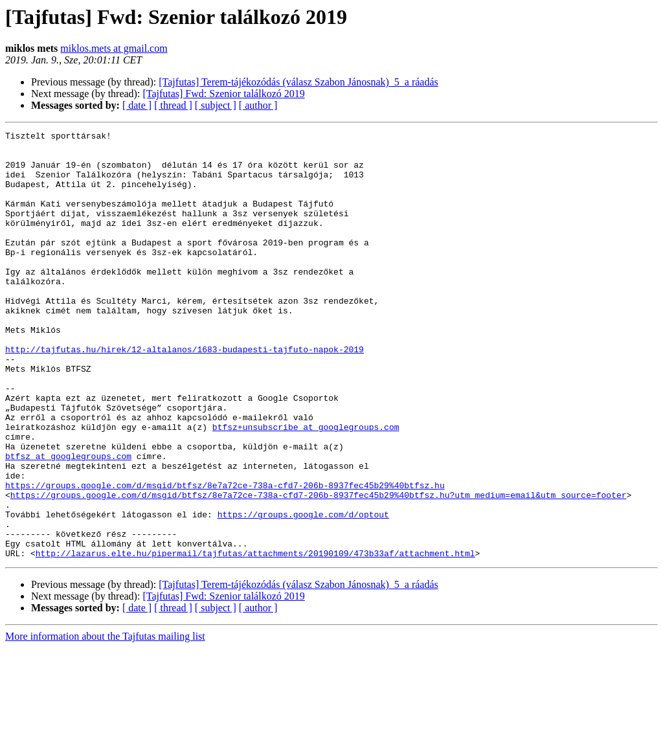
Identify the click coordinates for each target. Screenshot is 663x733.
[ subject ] (215, 105)
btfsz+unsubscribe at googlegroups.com (305, 487)
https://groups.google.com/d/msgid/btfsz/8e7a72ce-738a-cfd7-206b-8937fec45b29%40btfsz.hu (225, 557)
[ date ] (137, 105)
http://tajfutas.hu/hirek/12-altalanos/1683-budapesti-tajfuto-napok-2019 (184, 394)
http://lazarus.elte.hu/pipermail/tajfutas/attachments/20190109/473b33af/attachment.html (255, 638)
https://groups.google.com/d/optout (303, 592)
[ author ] (258, 105)
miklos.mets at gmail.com (113, 48)
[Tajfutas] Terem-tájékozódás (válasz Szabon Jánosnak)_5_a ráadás (298, 81)
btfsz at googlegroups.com (68, 522)
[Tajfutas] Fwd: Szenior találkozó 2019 (223, 93)
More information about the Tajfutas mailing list (105, 721)
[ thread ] (173, 105)
